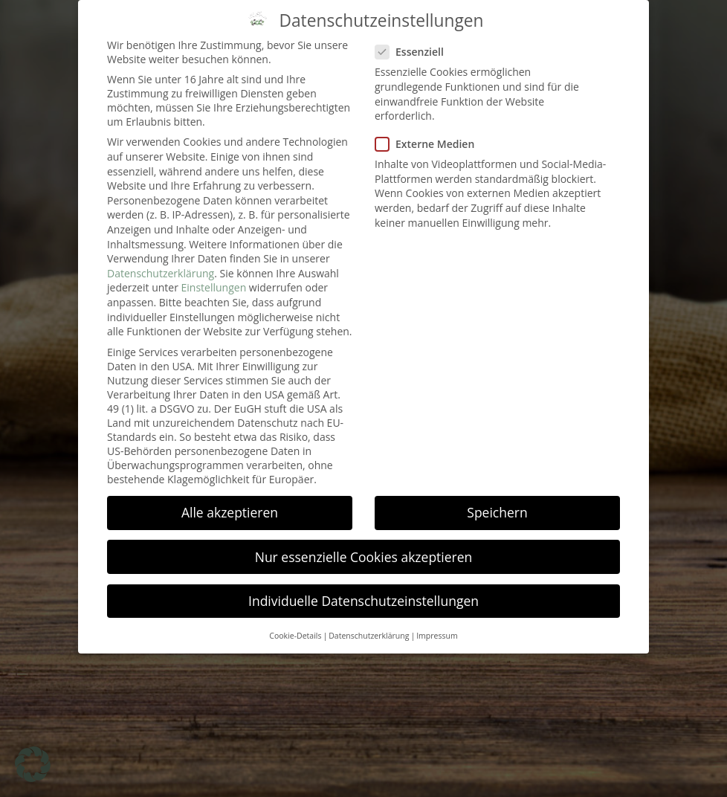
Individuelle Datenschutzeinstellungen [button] (363, 589)
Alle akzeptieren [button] (229, 502)
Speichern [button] (497, 502)
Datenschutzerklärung (160, 262)
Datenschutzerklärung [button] (369, 625)
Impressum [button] (436, 625)
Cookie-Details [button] (295, 625)
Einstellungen (214, 277)
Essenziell (414, 41)
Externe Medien (429, 133)
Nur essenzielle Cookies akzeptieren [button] (364, 546)
